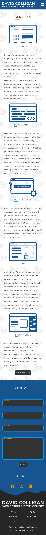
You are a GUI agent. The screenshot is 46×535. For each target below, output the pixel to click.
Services (13, 517)
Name (6, 400)
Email (7, 413)
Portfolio (33, 517)
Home (13, 512)
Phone (7, 425)
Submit (23, 464)
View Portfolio (23, 373)
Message (8, 438)
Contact (13, 521)
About (33, 512)
